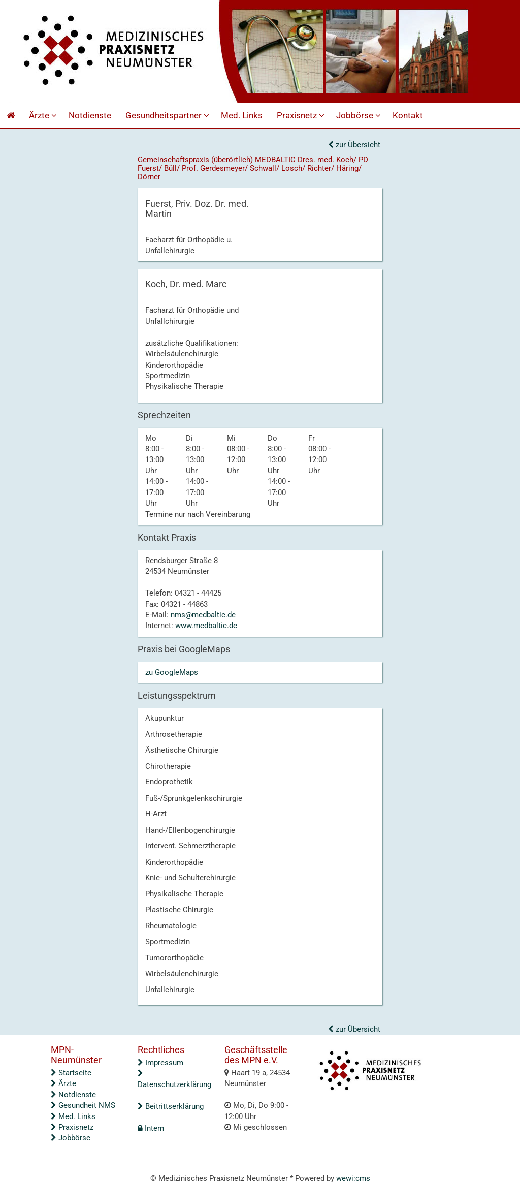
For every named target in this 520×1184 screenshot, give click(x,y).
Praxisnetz (302, 115)
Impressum (160, 1062)
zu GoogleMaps (171, 672)
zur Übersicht (354, 144)
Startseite (71, 1072)
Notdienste (90, 115)
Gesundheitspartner (168, 115)
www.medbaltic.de (206, 625)
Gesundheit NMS (83, 1105)
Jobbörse (359, 115)
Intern (151, 1128)
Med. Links (242, 115)
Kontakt (408, 115)
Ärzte (44, 115)
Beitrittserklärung (171, 1106)
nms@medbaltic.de (203, 614)
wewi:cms (353, 1178)
